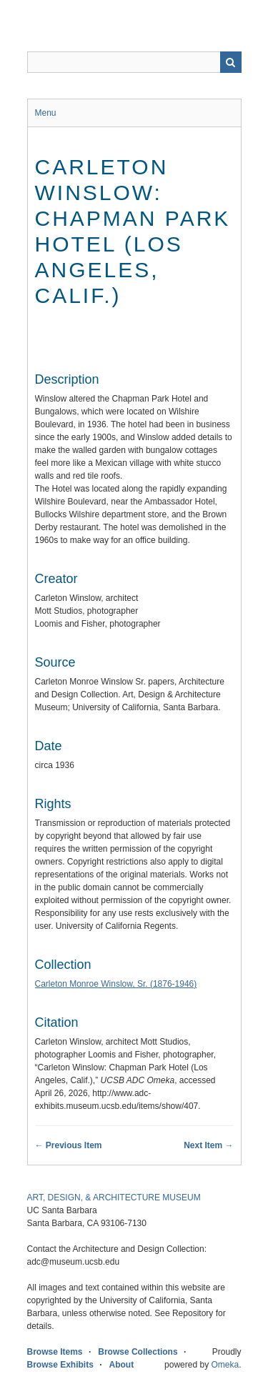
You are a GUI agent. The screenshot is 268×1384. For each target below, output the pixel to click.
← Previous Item (68, 1145)
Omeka (225, 1365)
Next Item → (208, 1145)
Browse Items (55, 1352)
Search (231, 62)
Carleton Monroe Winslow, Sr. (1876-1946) (116, 984)
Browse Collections (137, 1352)
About (121, 1365)
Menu (45, 113)
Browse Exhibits (60, 1365)
